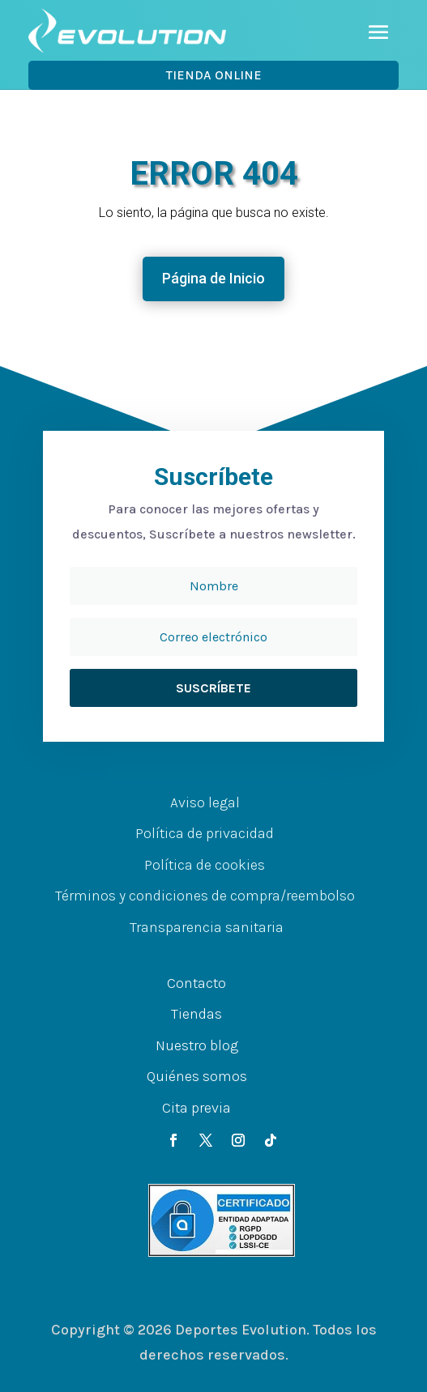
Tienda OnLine (214, 75)
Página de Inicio (213, 278)
